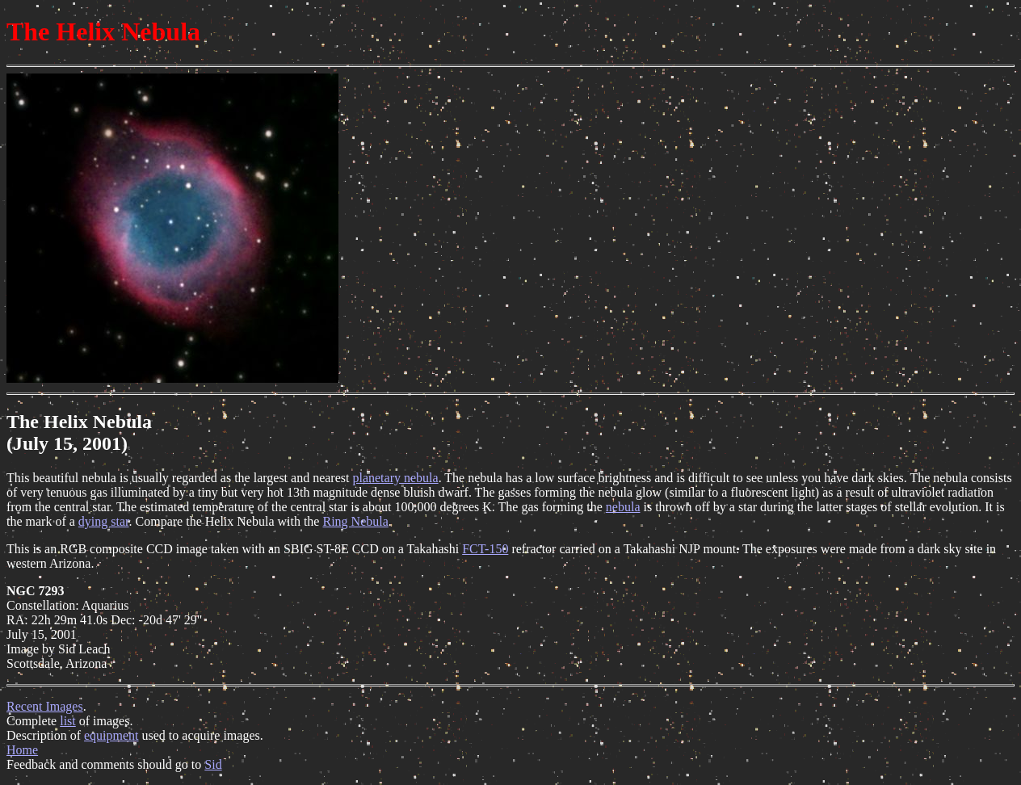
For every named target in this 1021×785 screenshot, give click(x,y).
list (68, 721)
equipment (111, 735)
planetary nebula (395, 478)
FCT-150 (485, 549)
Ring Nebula (355, 521)
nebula (623, 507)
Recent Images (44, 706)
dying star (103, 521)
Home (22, 750)
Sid (212, 764)
